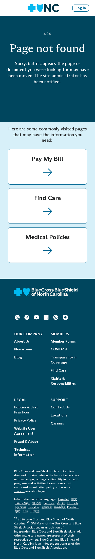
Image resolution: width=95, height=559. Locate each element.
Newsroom (23, 349)
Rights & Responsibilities (63, 381)
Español (63, 499)
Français (49, 503)
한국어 (36, 503)
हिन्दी (17, 511)
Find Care (59, 370)
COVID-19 (59, 349)
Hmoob (72, 503)
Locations (59, 415)
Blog (18, 357)
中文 (74, 499)
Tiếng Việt (22, 503)
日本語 (35, 511)
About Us (22, 341)
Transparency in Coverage (64, 360)
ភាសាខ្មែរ (60, 507)
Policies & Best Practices (26, 409)
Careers (57, 423)
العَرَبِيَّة (61, 503)
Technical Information (24, 452)
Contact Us (60, 407)
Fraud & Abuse (26, 441)
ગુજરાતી (47, 507)
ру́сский (20, 507)
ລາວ (25, 511)
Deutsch (73, 507)
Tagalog (33, 507)
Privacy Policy (25, 420)
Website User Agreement (25, 431)
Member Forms (63, 341)
